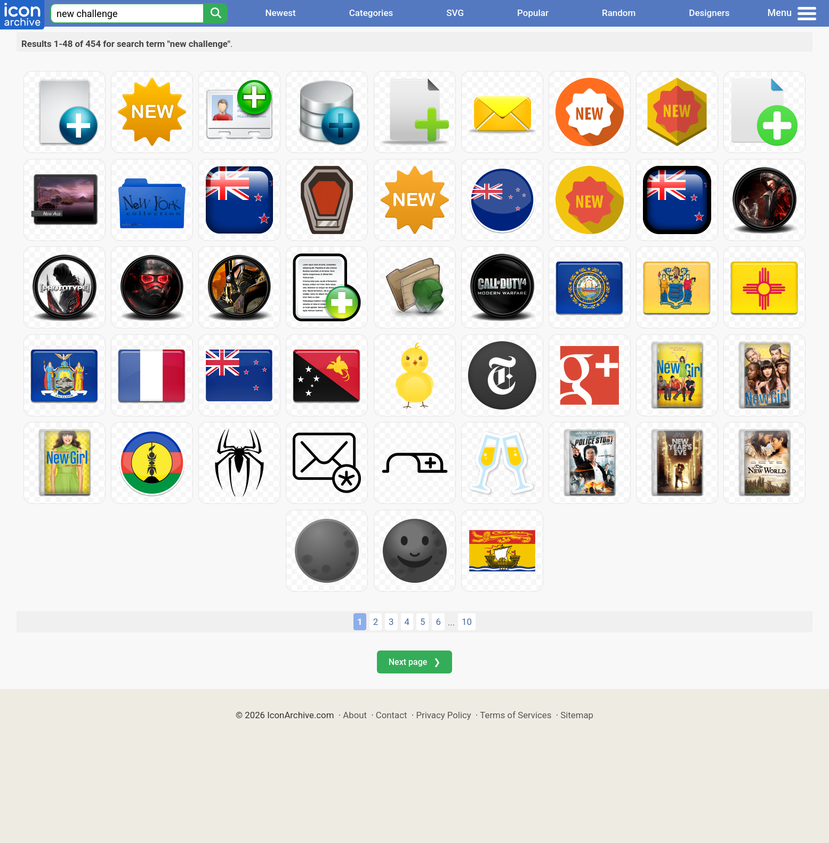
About (355, 715)
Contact (391, 715)
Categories (371, 12)
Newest (280, 12)
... (451, 622)
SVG (455, 12)
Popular (533, 12)
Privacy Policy (443, 715)
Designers (709, 12)
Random (618, 12)
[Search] (215, 13)
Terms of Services (515, 715)
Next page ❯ (414, 662)
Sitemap (576, 715)
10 (467, 621)
